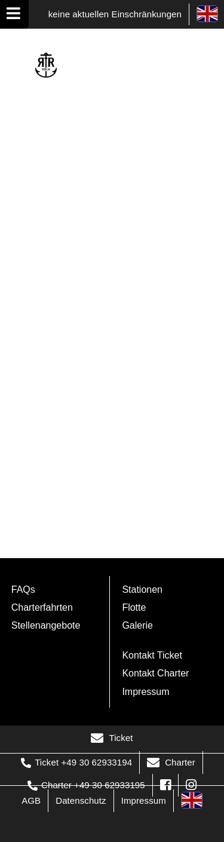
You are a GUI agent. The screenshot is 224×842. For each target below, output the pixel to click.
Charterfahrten (42, 607)
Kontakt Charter (155, 673)
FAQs (23, 589)
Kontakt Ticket (152, 655)
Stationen (142, 589)
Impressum (145, 692)
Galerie (137, 625)
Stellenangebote (46, 625)
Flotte (134, 607)
